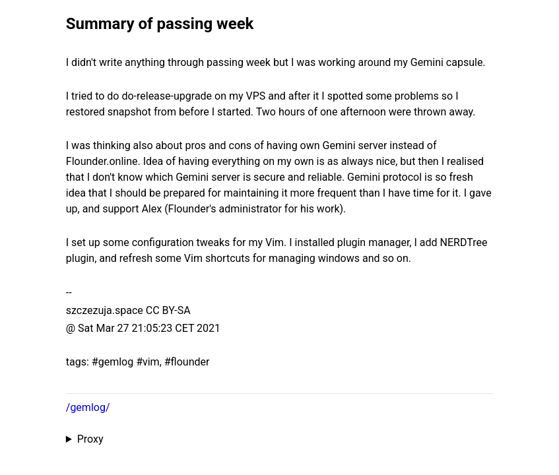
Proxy (90, 439)
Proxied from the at (279, 439)
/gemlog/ (88, 407)
